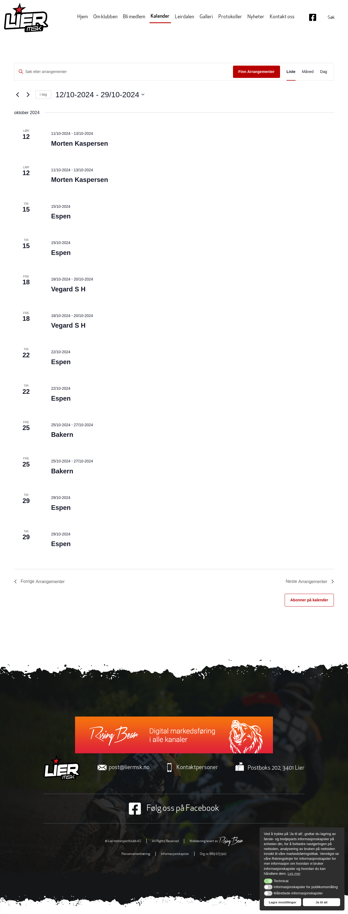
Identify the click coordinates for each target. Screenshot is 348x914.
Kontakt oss (282, 17)
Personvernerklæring (136, 854)
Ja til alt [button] (322, 902)
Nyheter (255, 17)
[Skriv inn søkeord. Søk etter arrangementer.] (123, 71)
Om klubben (105, 17)
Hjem (82, 17)
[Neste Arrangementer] (28, 94)
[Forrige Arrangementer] (17, 94)
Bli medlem (134, 17)
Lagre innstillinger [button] (282, 902)
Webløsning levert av (216, 841)
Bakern (62, 434)
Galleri (206, 17)
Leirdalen (184, 17)
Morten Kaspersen (79, 143)
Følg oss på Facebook (174, 808)
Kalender (160, 16)
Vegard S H (68, 289)
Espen (61, 216)
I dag (43, 94)
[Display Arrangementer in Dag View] (323, 71)
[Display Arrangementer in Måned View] (308, 71)
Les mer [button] (294, 874)
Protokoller (230, 17)
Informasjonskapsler (175, 854)
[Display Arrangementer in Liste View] (291, 71)
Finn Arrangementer (256, 71)
